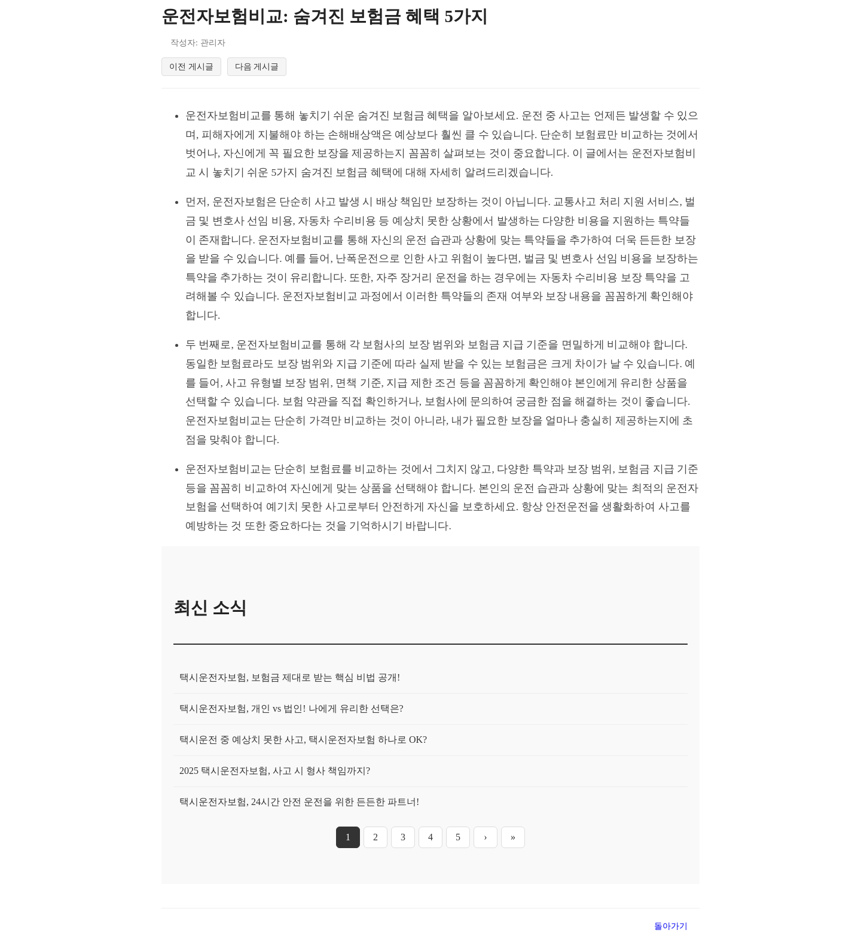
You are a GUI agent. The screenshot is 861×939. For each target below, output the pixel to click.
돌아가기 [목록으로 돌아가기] (671, 928)
